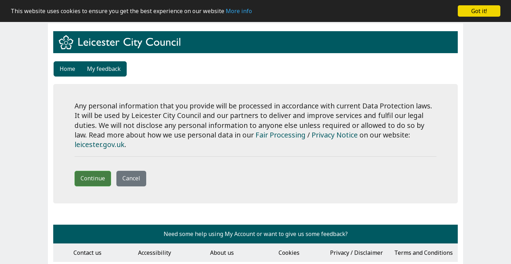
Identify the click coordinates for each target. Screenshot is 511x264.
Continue (93, 178)
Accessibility (154, 253)
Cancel (131, 178)
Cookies (289, 253)
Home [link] (67, 69)
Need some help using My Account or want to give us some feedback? (256, 234)
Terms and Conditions (423, 253)
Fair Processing (281, 135)
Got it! (479, 11)
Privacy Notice (335, 135)
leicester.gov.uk (100, 144)
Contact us (87, 253)
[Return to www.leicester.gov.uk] (122, 48)
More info (239, 11)
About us (222, 253)
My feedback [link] (104, 69)
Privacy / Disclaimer (356, 253)
